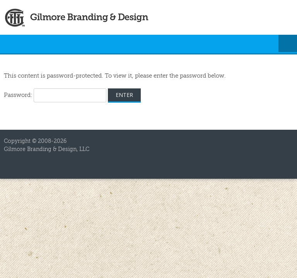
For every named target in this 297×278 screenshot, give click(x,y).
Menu (287, 44)
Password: (55, 95)
